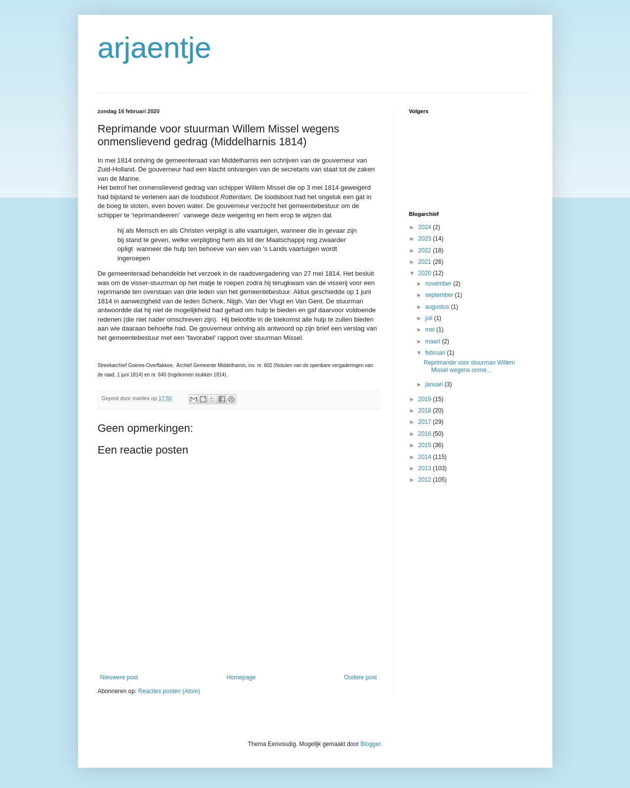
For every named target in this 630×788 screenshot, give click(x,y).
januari (434, 384)
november (439, 283)
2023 (425, 238)
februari (436, 352)
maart (433, 341)
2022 (425, 250)
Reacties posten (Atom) (169, 691)
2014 (425, 457)
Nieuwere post (119, 677)
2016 (425, 433)
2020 (425, 273)
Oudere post (360, 677)
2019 (425, 399)
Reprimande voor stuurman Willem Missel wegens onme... (469, 366)
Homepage (240, 677)
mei (430, 329)
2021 (425, 261)
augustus (438, 306)
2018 (425, 410)
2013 (425, 468)
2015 (425, 445)
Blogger (371, 744)
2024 (425, 227)
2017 (425, 421)
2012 (425, 479)
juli (429, 318)
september (440, 294)
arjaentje (154, 47)
